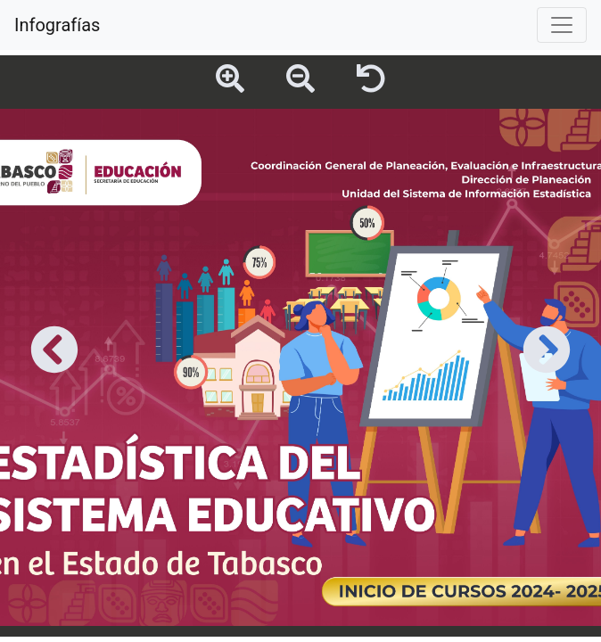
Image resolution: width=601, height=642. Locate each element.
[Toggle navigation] (562, 25)
